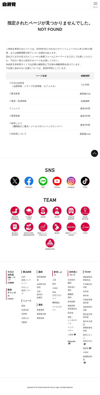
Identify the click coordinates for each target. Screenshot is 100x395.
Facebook (29, 182)
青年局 (57, 212)
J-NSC (85, 228)
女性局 (43, 212)
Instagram (71, 182)
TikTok (85, 182)
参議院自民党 (50, 244)
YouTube (57, 182)
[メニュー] (95, 4)
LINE (43, 182)
